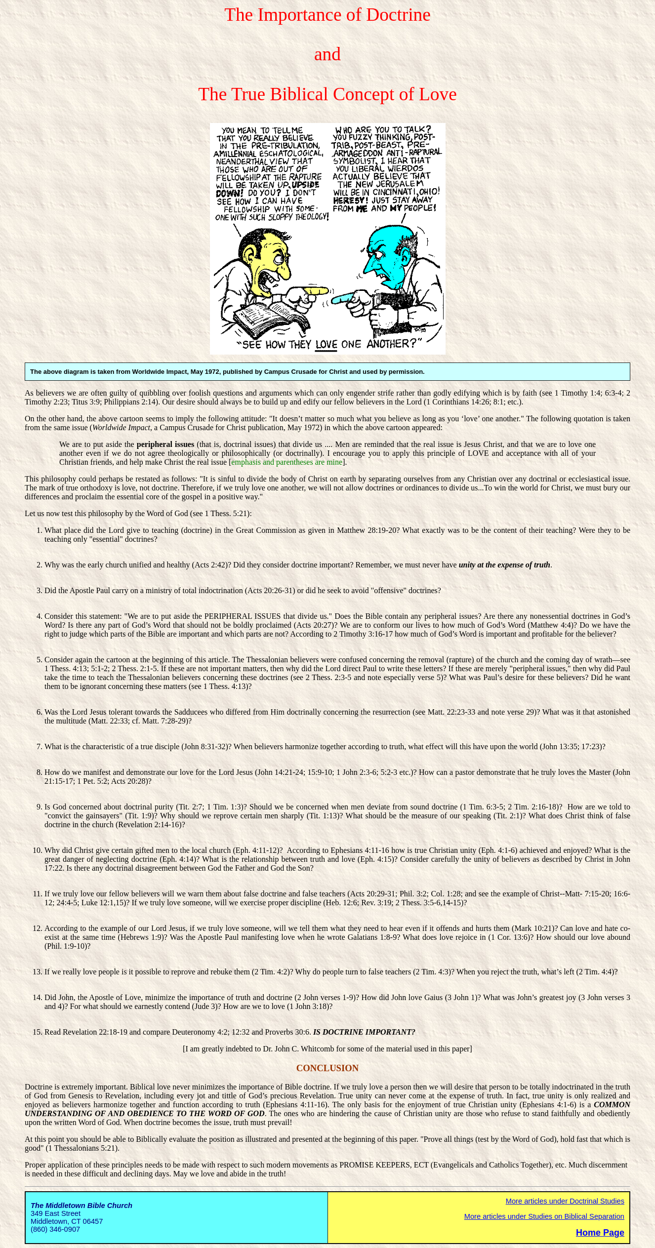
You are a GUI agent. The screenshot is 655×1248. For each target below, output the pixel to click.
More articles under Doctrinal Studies (565, 1201)
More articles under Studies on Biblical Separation (544, 1216)
